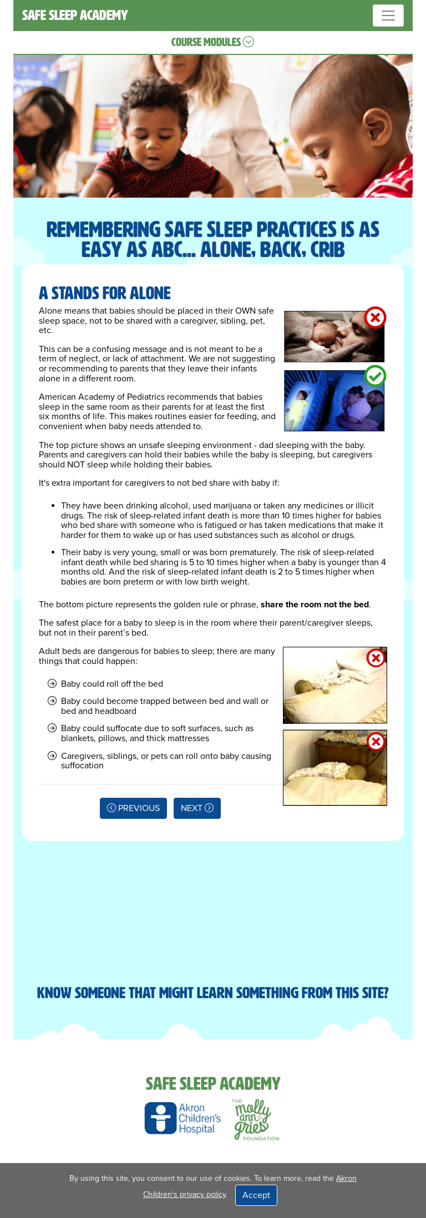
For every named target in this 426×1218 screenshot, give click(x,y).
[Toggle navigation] (388, 15)
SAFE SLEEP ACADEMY (75, 15)
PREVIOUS (133, 808)
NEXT (197, 808)
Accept (256, 1195)
